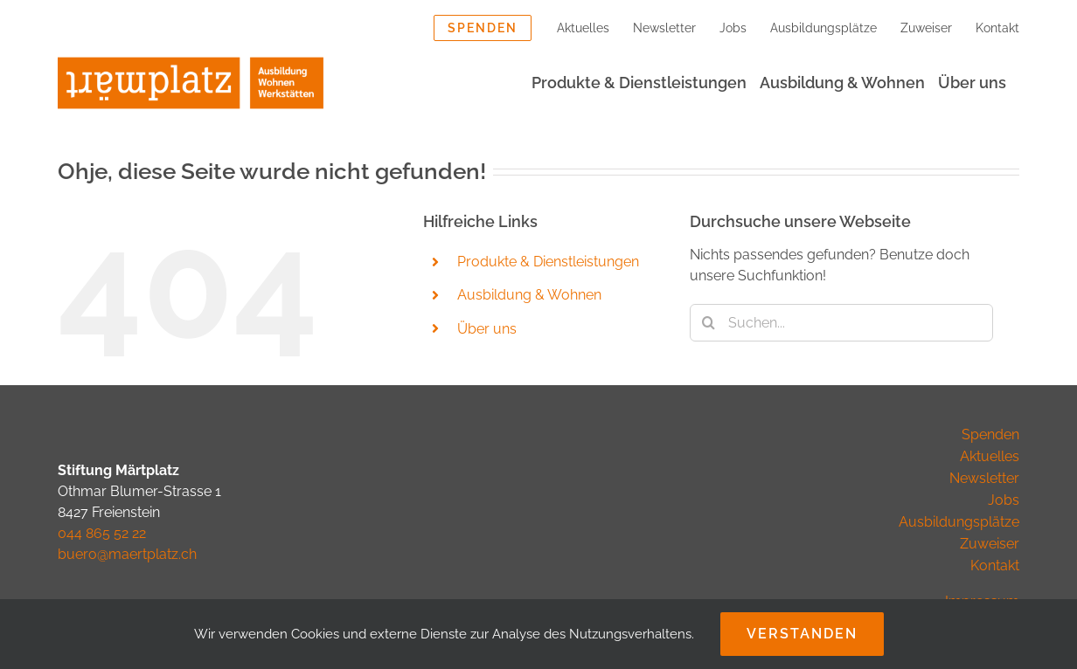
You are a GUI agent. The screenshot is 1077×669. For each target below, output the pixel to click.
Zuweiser (989, 543)
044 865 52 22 (102, 533)
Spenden (990, 434)
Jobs (1003, 500)
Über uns (487, 329)
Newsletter (984, 478)
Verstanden (802, 633)
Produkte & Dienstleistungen (548, 261)
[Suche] (708, 322)
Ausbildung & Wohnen (529, 294)
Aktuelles (989, 456)
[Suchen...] (841, 322)
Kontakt (994, 565)
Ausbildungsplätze (959, 522)
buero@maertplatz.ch (127, 554)
